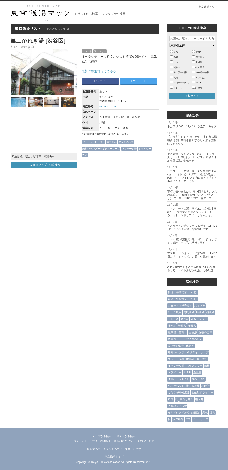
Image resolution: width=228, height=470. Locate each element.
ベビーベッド (176, 385)
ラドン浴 (173, 319)
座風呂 (200, 312)
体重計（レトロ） (179, 379)
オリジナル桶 (176, 365)
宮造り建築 (186, 399)
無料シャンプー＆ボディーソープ (101, 148)
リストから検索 (87, 13)
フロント (87, 51)
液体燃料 (177, 419)
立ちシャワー (199, 319)
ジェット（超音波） (93, 142)
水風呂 (198, 62)
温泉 (176, 57)
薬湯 (176, 77)
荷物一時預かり (182, 82)
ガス (84, 154)
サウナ (177, 62)
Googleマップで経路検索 (44, 164)
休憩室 (190, 345)
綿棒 (207, 365)
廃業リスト (80, 440)
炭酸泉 (177, 67)
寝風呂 (210, 312)
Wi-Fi (198, 82)
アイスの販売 (126, 142)
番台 (176, 52)
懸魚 (205, 412)
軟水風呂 (200, 67)
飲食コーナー (176, 339)
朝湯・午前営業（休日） (183, 292)
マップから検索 (115, 13)
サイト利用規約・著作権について (112, 440)
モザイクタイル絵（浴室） (184, 412)
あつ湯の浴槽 (180, 72)
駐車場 (198, 88)
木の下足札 (198, 379)
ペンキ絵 (200, 77)
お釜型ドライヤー (202, 392)
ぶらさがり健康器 (179, 392)
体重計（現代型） (197, 359)
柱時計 (205, 385)
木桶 (170, 399)
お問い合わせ (146, 440)
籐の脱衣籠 (193, 385)
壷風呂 (192, 325)
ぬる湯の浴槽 (202, 72)
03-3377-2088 (107, 106)
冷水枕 (172, 325)
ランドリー (100, 51)
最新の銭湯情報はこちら (99, 71)
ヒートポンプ (201, 419)
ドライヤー (145, 148)
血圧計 (197, 372)
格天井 (199, 399)
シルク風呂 (174, 312)
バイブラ (199, 305)
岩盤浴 (193, 332)
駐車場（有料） (177, 332)
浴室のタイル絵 (177, 405)
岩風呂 (182, 325)
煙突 (212, 412)
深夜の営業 (205, 332)
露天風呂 (200, 57)
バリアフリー (194, 365)
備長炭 (185, 319)
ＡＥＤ (187, 372)
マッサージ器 (129, 148)
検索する (192, 95)
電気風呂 (112, 142)
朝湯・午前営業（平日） (183, 299)
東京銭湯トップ (207, 6)
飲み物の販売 (176, 345)
